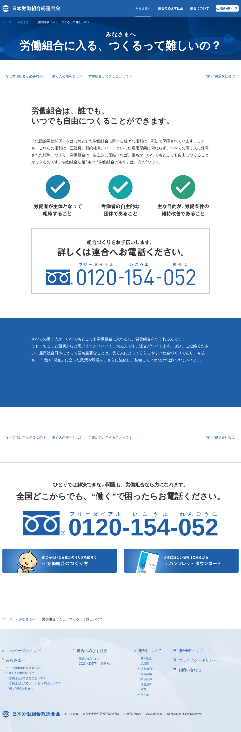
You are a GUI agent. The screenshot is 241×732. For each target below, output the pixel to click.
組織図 (145, 663)
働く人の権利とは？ (67, 76)
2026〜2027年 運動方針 (95, 663)
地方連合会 (148, 669)
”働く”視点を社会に (20, 688)
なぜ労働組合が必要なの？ (26, 76)
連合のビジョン (89, 658)
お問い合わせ (189, 670)
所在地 (145, 695)
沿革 (143, 689)
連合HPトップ (190, 651)
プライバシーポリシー (197, 660)
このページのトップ (23, 651)
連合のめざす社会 (92, 651)
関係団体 (146, 679)
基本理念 (146, 658)
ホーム (6, 22)
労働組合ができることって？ (110, 76)
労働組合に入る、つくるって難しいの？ (168, 76)
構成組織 (146, 674)
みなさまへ (24, 22)
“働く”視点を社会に (220, 76)
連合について (149, 651)
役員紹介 (146, 684)
